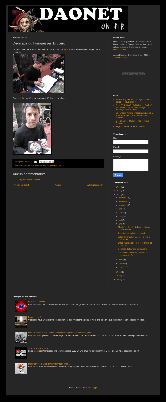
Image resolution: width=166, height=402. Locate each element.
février (121, 263)
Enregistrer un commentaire (28, 179)
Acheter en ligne (120, 58)
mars (121, 260)
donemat (46, 166)
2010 (118, 276)
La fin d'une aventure (37, 302)
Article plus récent (21, 185)
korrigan (53, 166)
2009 (118, 279)
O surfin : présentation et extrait (131, 233)
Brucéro (68, 49)
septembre (123, 205)
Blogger (94, 388)
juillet (121, 213)
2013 (118, 190)
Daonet (31, 166)
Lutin (59, 166)
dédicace (38, 166)
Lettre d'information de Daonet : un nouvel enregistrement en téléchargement (61, 333)
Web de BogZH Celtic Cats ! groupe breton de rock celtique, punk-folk (134, 100)
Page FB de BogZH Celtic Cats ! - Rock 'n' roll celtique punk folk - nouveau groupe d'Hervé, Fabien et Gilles (134, 107)
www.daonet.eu (119, 49)
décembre (123, 198)
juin (120, 216)
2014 (118, 187)
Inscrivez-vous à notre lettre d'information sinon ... (49, 364)
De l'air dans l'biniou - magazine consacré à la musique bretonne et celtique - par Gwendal (134, 115)
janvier (122, 267)
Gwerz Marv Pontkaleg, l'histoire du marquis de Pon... (133, 254)
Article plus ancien (95, 185)
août (121, 209)
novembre (123, 201)
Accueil (58, 185)
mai (120, 220)
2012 (118, 194)
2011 (118, 272)
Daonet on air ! (34, 317)
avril (121, 224)
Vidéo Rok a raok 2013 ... (39, 348)
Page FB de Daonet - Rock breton (130, 126)
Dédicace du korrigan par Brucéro (132, 249)
